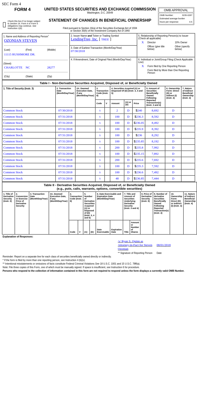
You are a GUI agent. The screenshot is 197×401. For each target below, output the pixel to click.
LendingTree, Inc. (84, 39)
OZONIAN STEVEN (20, 41)
